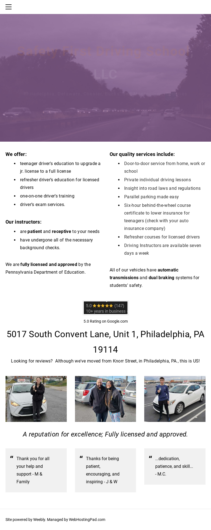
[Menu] (9, 6)
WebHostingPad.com (87, 519)
